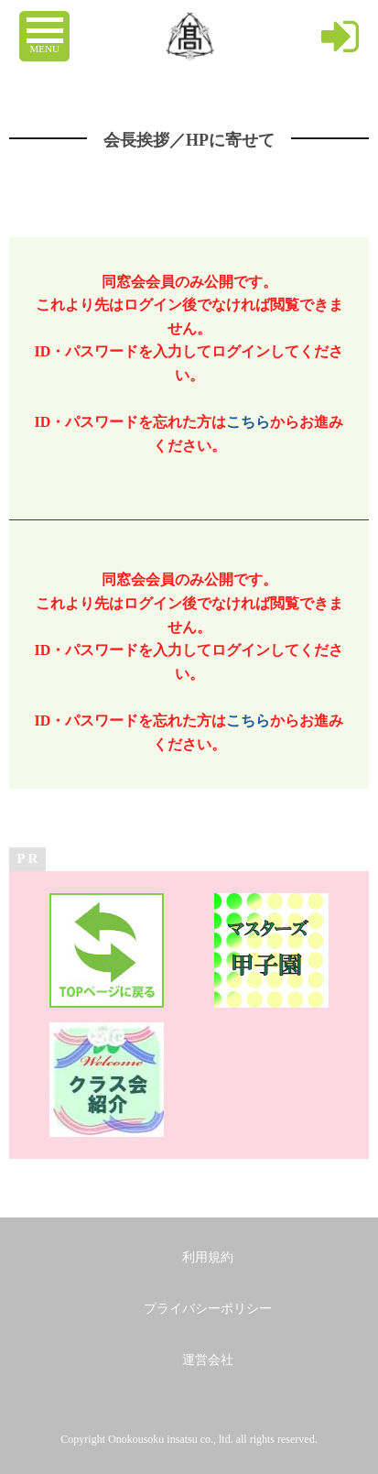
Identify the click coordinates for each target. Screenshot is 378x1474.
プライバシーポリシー (208, 1309)
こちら (248, 422)
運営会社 (207, 1360)
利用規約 (207, 1257)
